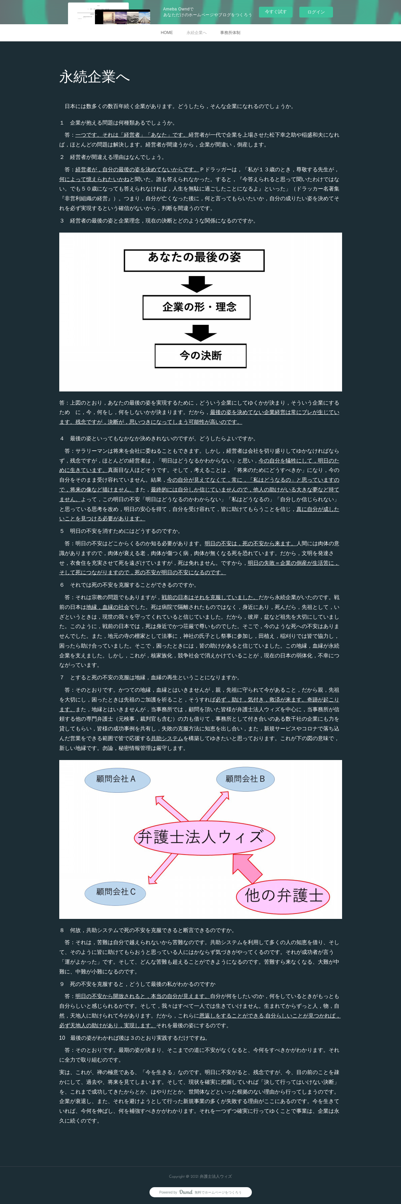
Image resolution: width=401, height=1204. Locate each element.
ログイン (316, 11)
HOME (167, 32)
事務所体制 (230, 32)
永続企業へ (197, 32)
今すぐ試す (276, 11)
